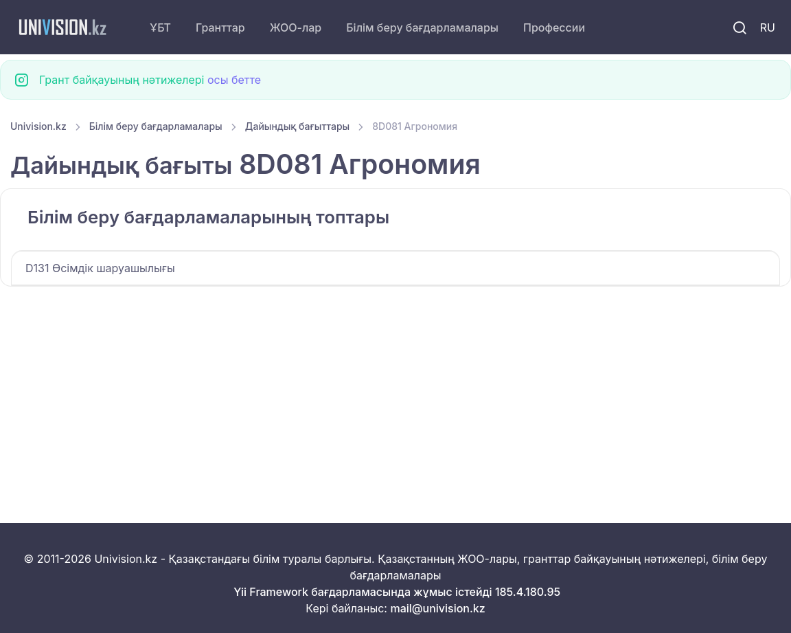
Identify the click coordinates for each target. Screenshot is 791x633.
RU (767, 27)
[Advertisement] (395, 388)
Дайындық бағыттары (297, 126)
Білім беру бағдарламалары (422, 27)
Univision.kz (38, 126)
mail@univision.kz (437, 608)
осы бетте (234, 80)
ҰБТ (160, 27)
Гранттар (220, 27)
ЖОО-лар (296, 27)
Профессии (554, 27)
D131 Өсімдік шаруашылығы (100, 268)
